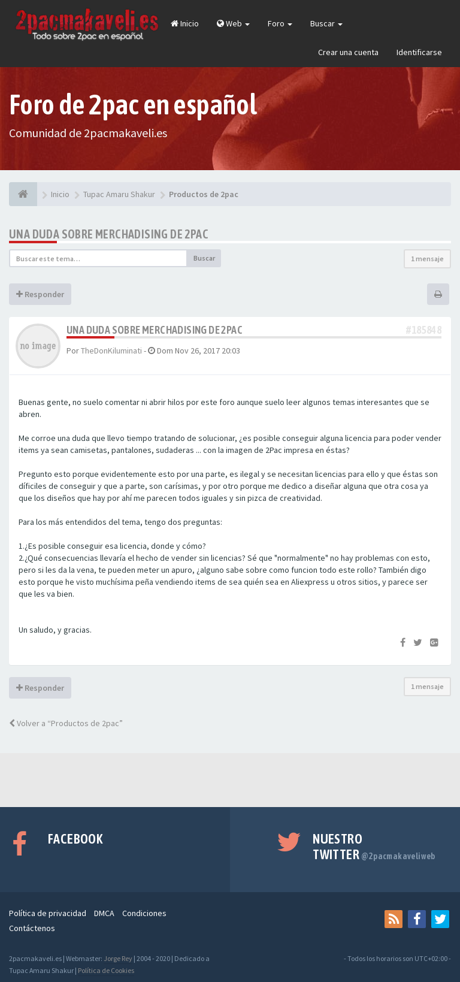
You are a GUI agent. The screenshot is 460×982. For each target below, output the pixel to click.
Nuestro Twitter (374, 846)
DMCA (104, 913)
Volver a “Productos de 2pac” (66, 723)
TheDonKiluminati (111, 350)
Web (233, 23)
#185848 (423, 330)
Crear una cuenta (348, 52)
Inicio (185, 23)
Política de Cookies (106, 970)
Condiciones (144, 913)
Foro (280, 23)
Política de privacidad (47, 913)
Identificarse (419, 52)
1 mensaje (427, 258)
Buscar (326, 23)
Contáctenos (32, 928)
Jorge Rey (118, 958)
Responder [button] (40, 294)
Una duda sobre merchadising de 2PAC (108, 234)
